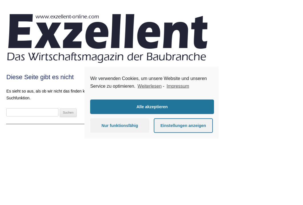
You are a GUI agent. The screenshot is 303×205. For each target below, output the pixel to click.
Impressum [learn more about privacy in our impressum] (178, 86)
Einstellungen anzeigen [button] (183, 125)
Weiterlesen (149, 86)
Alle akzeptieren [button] (152, 106)
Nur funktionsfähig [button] (120, 125)
